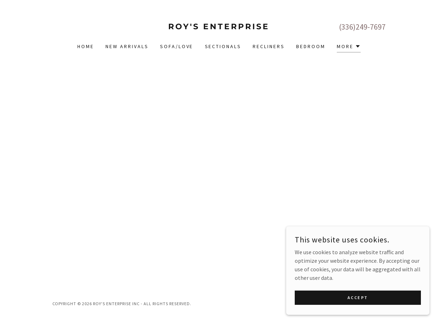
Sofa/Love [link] (177, 46)
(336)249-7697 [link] (362, 27)
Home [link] (85, 46)
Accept (358, 297)
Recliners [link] (269, 46)
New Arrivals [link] (127, 46)
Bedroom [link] (310, 46)
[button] (349, 47)
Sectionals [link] (223, 46)
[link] (218, 27)
